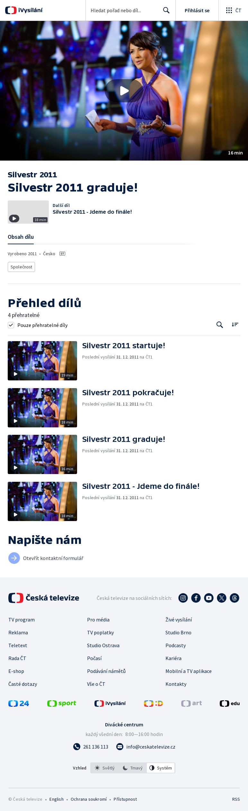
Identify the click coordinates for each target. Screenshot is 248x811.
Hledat (165, 12)
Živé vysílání (178, 618)
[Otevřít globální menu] (233, 10)
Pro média (98, 618)
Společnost (20, 266)
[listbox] (132, 766)
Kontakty (175, 682)
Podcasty (175, 643)
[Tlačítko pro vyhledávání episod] (220, 323)
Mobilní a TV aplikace (188, 669)
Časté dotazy (22, 682)
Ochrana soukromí (89, 797)
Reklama (18, 631)
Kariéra (173, 656)
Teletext (17, 643)
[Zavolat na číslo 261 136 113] (90, 745)
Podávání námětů (106, 669)
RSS (236, 797)
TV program (21, 618)
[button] (124, 91)
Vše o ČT (96, 682)
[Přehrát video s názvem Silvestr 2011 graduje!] (124, 90)
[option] (105, 766)
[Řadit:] (235, 322)
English (56, 797)
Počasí (94, 656)
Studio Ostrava (103, 643)
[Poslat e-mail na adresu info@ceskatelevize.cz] (145, 745)
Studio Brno (178, 631)
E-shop (16, 669)
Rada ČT (17, 656)
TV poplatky (100, 631)
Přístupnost (125, 797)
